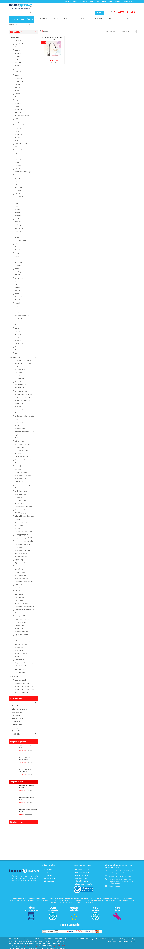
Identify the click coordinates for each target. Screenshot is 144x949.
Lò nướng (15, 721)
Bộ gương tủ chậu (17, 706)
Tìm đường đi (83, 1)
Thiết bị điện (16, 727)
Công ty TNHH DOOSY (58, 939)
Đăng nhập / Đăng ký (128, 1)
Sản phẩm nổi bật (16, 775)
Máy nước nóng (17, 718)
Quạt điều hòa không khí (19, 724)
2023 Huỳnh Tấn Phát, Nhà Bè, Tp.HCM (120, 869)
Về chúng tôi (67, 1)
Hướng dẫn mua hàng (82, 863)
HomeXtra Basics (17, 696)
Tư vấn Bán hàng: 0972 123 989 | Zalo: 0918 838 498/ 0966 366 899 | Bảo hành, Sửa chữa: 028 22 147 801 (120, 874)
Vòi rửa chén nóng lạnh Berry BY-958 (54, 31)
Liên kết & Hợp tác (107, 1)
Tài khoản (117, 1)
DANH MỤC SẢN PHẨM (22, 13)
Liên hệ (75, 1)
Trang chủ (12, 18)
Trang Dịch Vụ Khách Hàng (29, 939)
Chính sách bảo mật (81, 874)
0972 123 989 (126, 6)
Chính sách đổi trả (81, 872)
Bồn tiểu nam (16, 709)
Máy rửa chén (16, 715)
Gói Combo (15, 699)
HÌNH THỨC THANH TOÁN (83, 877)
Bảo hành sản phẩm (81, 869)
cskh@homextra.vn (114, 879)
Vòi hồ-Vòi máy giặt (18, 712)
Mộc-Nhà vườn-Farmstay (19, 702)
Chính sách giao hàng (82, 866)
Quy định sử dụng (94, 1)
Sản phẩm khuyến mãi (18, 735)
